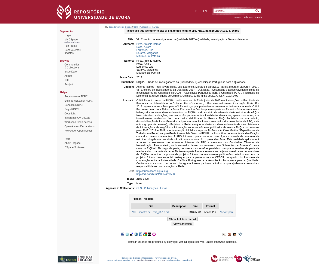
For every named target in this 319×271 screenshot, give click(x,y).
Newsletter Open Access (78, 130)
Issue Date (70, 71)
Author (68, 75)
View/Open (226, 212)
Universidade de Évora (165, 258)
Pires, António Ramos (149, 44)
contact (238, 17)
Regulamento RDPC (76, 96)
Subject (68, 84)
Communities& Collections (71, 66)
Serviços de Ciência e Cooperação (138, 258)
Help (67, 138)
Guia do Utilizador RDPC (78, 100)
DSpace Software (74, 147)
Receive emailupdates (72, 52)
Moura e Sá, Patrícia (148, 56)
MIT (159, 260)
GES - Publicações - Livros (145, 27)
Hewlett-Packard (173, 260)
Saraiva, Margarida (147, 53)
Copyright (69, 113)
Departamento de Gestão (120, 27)
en (205, 11)
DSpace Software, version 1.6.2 (120, 260)
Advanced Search (253, 17)
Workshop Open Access (78, 122)
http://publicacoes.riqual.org (152, 171)
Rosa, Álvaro (144, 47)
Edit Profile (70, 45)
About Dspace (72, 143)
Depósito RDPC (73, 105)
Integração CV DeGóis (77, 117)
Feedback (187, 260)
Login (67, 35)
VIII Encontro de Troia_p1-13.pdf (150, 212)
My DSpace (71, 39)
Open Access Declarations (79, 126)
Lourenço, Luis (145, 50)
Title (66, 80)
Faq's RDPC (71, 109)
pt (197, 11)
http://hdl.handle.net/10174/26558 (156, 174)
